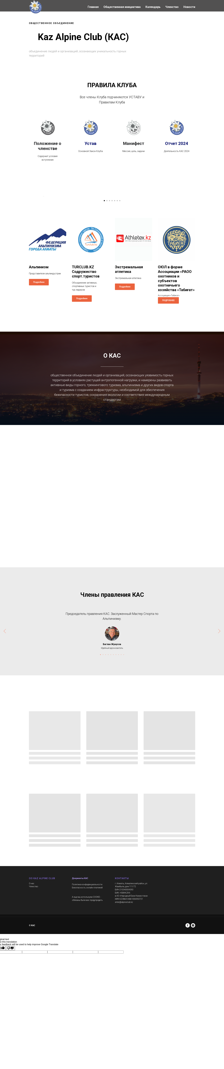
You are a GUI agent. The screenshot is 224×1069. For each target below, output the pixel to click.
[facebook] (187, 1004)
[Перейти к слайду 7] (119, 279)
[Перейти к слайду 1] (104, 279)
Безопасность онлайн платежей (87, 966)
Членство (172, 7)
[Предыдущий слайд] (43, 236)
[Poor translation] (10, 1027)
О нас (31, 962)
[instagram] (193, 1004)
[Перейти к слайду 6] (117, 279)
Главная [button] (93, 7)
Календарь (153, 7)
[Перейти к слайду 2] (106, 279)
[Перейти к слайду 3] (109, 279)
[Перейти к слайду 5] (114, 279)
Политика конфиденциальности (87, 963)
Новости (189, 7)
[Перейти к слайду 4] (112, 279)
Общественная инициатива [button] (122, 7)
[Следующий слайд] (181, 236)
